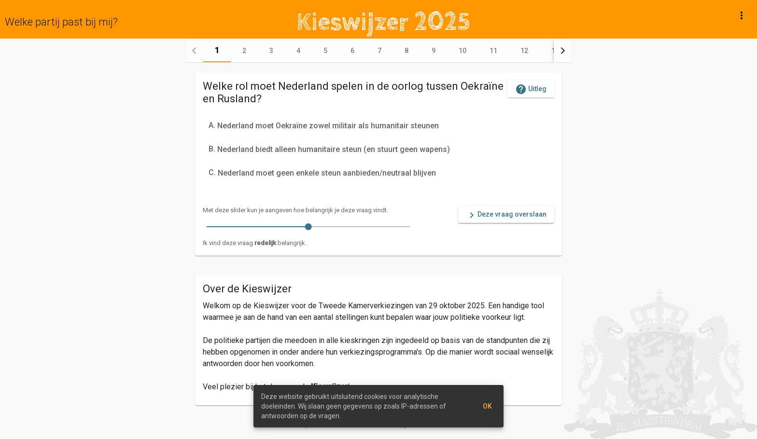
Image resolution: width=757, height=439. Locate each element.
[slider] (308, 226)
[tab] (217, 50)
